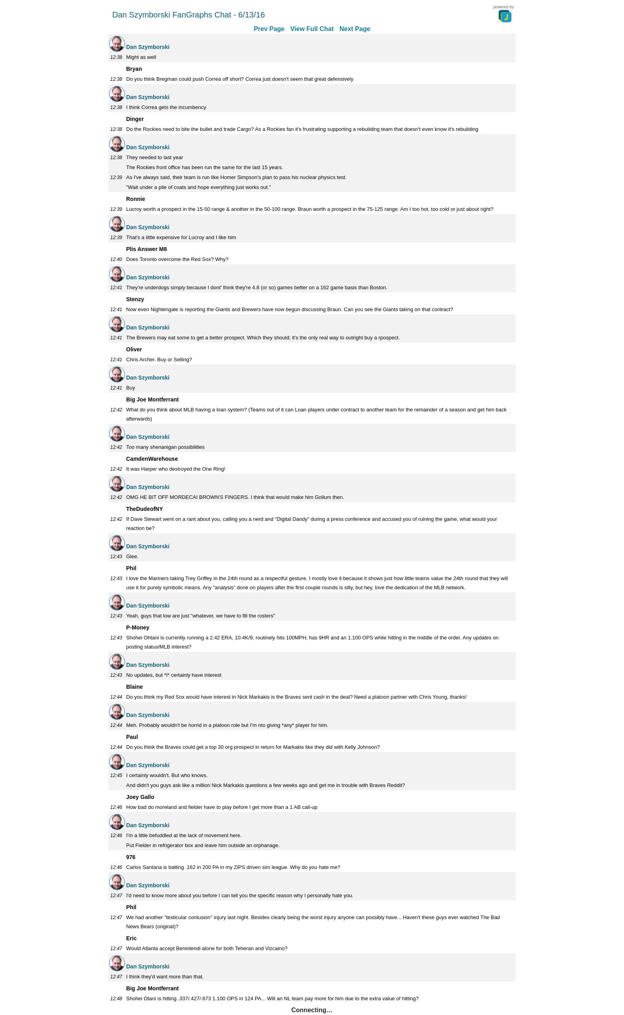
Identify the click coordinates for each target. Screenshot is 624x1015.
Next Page (354, 28)
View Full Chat (311, 28)
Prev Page (269, 28)
